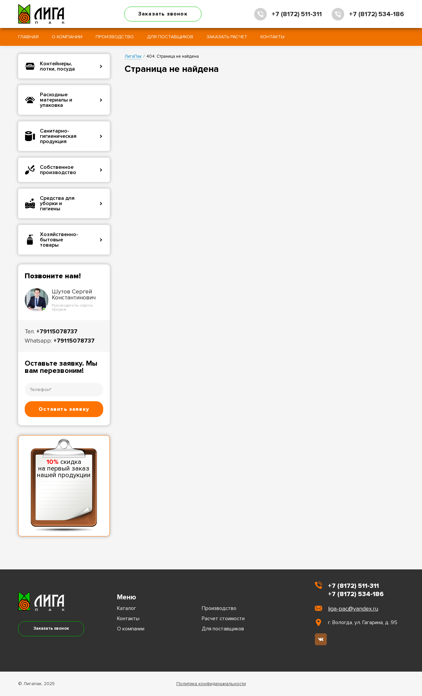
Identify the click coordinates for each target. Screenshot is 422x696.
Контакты (272, 37)
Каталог (126, 608)
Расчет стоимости (223, 618)
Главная (28, 37)
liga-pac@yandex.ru (353, 609)
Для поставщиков (170, 37)
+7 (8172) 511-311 (297, 14)
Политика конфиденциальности (211, 683)
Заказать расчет (226, 37)
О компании (67, 37)
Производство (115, 37)
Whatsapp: (60, 341)
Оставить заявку (64, 409)
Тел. (51, 331)
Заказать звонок (163, 14)
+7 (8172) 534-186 (376, 14)
